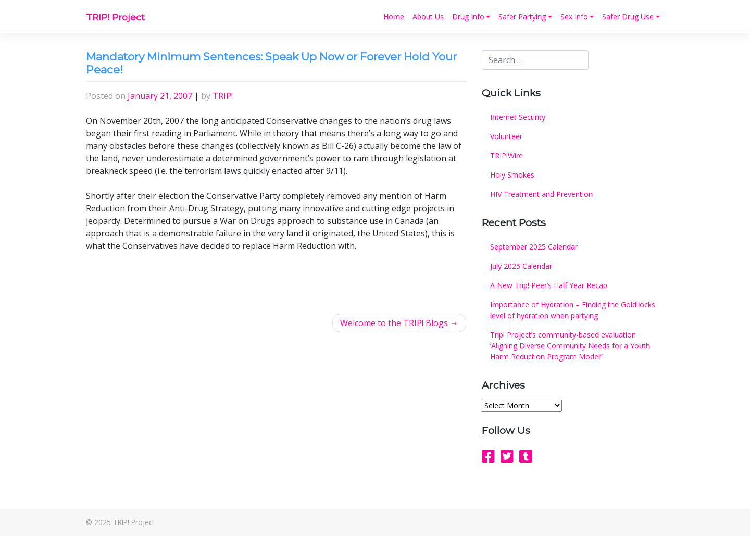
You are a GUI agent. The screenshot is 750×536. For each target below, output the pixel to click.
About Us (428, 16)
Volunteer (506, 136)
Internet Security (517, 117)
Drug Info (468, 16)
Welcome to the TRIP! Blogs (394, 323)
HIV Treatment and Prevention (541, 194)
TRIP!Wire (506, 155)
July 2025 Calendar (521, 266)
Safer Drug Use (628, 16)
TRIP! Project (115, 16)
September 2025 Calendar (534, 247)
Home (393, 16)
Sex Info (574, 16)
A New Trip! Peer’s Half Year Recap (548, 285)
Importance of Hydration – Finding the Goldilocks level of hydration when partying (572, 310)
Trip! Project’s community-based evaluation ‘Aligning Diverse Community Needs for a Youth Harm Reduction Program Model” (570, 346)
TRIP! (223, 96)
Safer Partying (522, 16)
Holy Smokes (512, 175)
